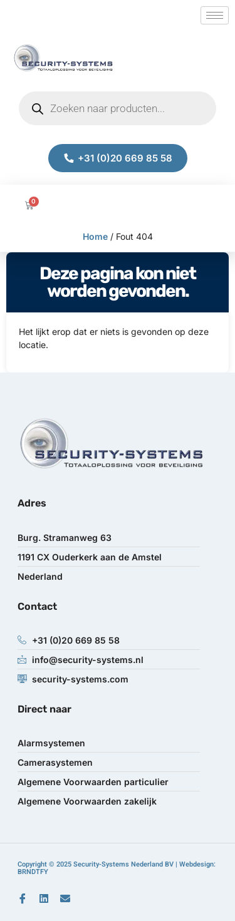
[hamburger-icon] (215, 15)
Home (95, 236)
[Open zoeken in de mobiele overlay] (117, 108)
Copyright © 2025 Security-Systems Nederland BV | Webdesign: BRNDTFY (117, 868)
